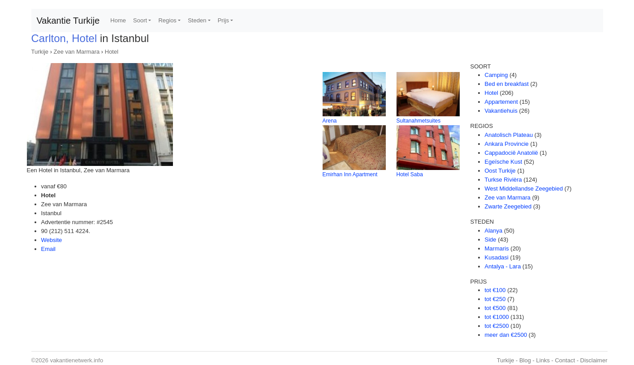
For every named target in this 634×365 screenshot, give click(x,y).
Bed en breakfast (507, 84)
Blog (525, 360)
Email (48, 249)
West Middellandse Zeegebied (524, 188)
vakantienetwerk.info (77, 360)
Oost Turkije (500, 170)
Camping (496, 75)
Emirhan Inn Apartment (350, 174)
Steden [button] (197, 20)
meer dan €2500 (506, 334)
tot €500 (495, 308)
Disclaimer (594, 360)
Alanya (494, 230)
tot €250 (495, 299)
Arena (330, 121)
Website (51, 240)
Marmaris (497, 248)
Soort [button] (140, 20)
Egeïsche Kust (503, 161)
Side (490, 239)
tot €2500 (497, 326)
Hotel (111, 51)
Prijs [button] (223, 20)
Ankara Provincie (507, 143)
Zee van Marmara (77, 51)
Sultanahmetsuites (419, 121)
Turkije (40, 51)
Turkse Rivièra (503, 179)
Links (543, 360)
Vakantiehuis (501, 110)
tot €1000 (497, 317)
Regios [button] (167, 20)
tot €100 (495, 290)
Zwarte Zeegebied (508, 206)
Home (118, 20)
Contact (565, 360)
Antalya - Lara (503, 266)
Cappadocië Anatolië (511, 152)
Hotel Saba (410, 174)
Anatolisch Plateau (509, 135)
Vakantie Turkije (68, 20)
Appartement (501, 101)
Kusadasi (497, 257)
